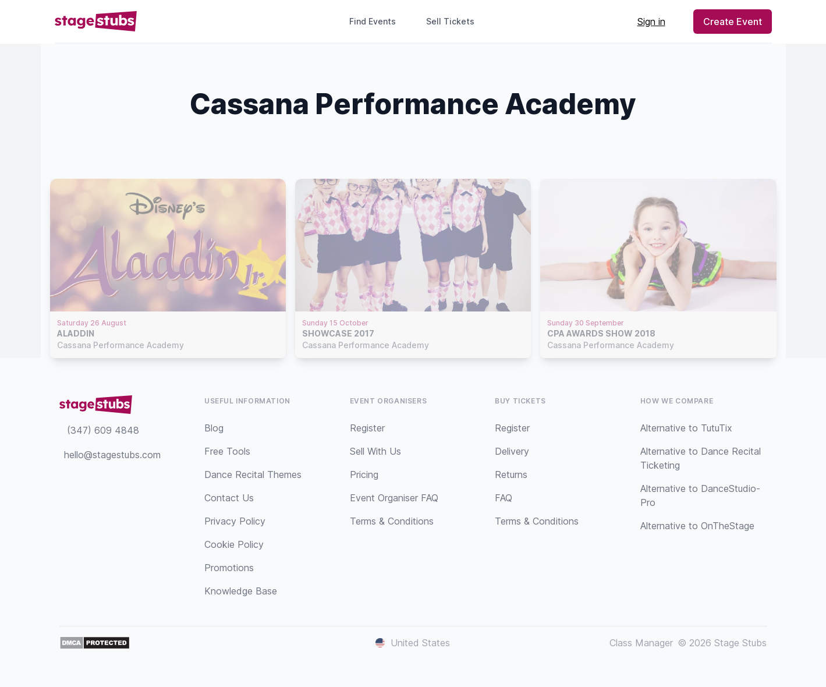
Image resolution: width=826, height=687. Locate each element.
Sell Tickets (455, 21)
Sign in (651, 21)
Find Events (372, 21)
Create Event (732, 21)
